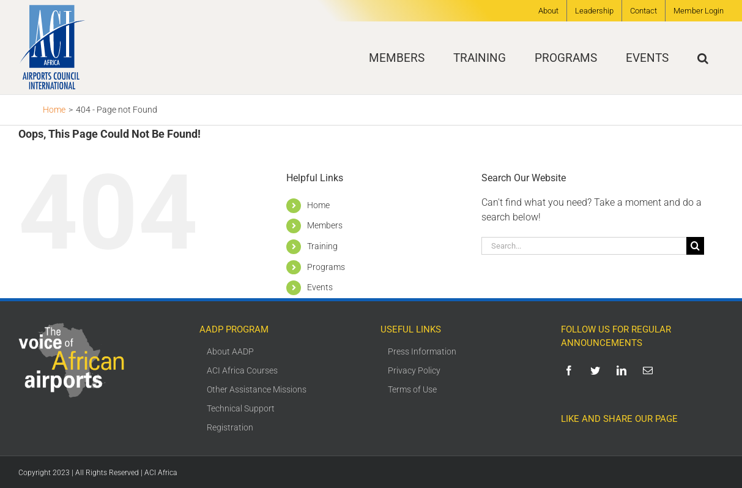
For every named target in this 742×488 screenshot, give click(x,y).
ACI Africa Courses (242, 370)
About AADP (230, 351)
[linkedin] (624, 370)
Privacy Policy (414, 370)
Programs (326, 267)
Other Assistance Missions (256, 389)
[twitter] (597, 370)
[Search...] (583, 246)
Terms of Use (412, 389)
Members (325, 225)
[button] (702, 57)
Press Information (422, 351)
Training (322, 246)
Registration (230, 427)
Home (318, 205)
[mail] (650, 370)
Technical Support (241, 408)
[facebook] (571, 370)
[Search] (695, 246)
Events (320, 287)
